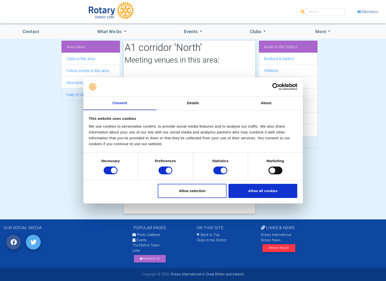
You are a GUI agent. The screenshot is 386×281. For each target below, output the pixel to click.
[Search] (325, 12)
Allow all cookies (262, 191)
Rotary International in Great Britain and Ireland (206, 274)
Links (136, 250)
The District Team (145, 245)
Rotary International (276, 235)
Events (139, 240)
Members (367, 11)
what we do (110, 31)
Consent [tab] (119, 103)
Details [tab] (193, 103)
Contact (30, 31)
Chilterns (271, 70)
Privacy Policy (279, 248)
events (191, 31)
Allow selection (192, 191)
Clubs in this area (81, 58)
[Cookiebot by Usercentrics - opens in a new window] (276, 86)
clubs (256, 31)
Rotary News (271, 240)
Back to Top (208, 235)
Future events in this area (88, 70)
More (321, 31)
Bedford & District (279, 58)
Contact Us (149, 258)
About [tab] (266, 103)
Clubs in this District (212, 240)
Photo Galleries (146, 235)
